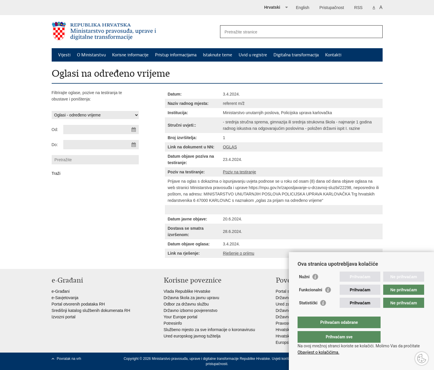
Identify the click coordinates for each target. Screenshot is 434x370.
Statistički (308, 314)
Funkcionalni (310, 301)
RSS (358, 7)
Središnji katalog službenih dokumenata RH (91, 310)
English (302, 7)
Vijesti (64, 55)
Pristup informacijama (176, 55)
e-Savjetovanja (65, 297)
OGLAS (230, 147)
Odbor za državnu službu (186, 304)
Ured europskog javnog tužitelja (192, 336)
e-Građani (61, 291)
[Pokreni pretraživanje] (376, 31)
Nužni (304, 288)
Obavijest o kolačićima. (318, 352)
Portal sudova (288, 291)
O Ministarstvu (91, 55)
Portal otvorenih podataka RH (78, 304)
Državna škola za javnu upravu (191, 297)
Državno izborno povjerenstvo (190, 310)
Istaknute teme (217, 55)
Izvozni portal (63, 317)
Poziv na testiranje (239, 172)
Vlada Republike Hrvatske (187, 291)
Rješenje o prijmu (238, 253)
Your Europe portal (180, 317)
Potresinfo (173, 323)
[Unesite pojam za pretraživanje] (295, 32)
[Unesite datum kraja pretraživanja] (101, 144)
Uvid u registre (253, 55)
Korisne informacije (130, 55)
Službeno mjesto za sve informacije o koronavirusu (209, 329)
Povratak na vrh (69, 359)
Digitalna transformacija (296, 55)
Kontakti (333, 55)
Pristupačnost (331, 7)
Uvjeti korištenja (284, 359)
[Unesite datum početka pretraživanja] (101, 129)
